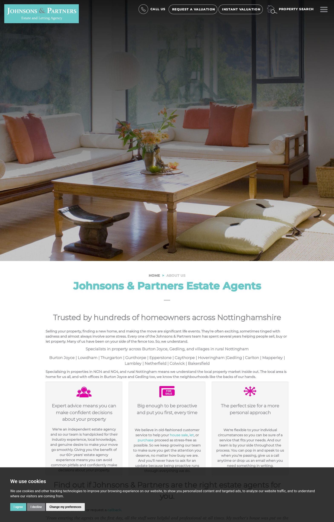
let (191, 435)
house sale (179, 435)
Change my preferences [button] (65, 507)
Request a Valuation (193, 9)
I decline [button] (36, 507)
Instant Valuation (241, 9)
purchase (146, 440)
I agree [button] (18, 507)
